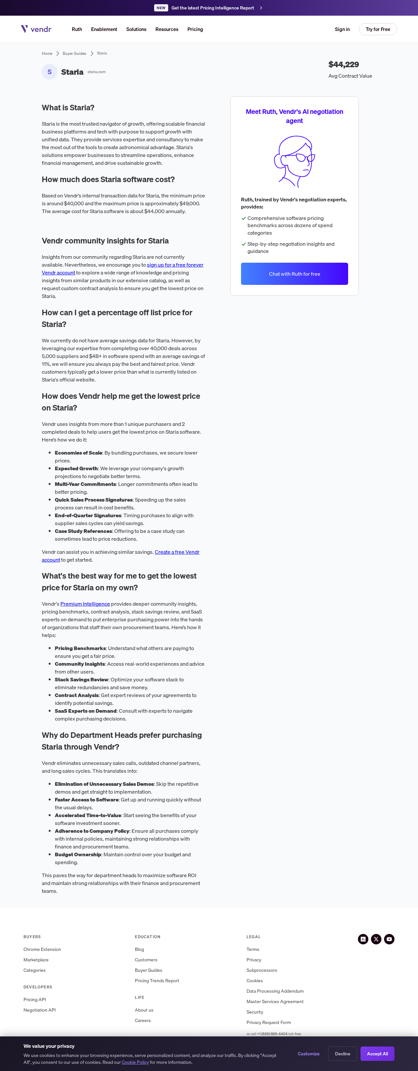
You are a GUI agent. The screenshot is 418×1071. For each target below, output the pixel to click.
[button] (136, 29)
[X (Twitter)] (376, 939)
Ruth (77, 29)
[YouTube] (389, 939)
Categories (35, 970)
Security (255, 1012)
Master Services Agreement (275, 1001)
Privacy (254, 959)
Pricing (195, 29)
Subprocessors (262, 970)
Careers (143, 1020)
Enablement (104, 29)
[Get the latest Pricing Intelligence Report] (209, 8)
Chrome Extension (42, 949)
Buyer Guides (148, 970)
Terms (253, 949)
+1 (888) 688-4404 (272, 1034)
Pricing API (35, 999)
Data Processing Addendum (275, 991)
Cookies (255, 980)
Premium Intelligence (85, 603)
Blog (139, 949)
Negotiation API (40, 1010)
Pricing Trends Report (157, 980)
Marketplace (36, 959)
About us (144, 1010)
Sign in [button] (342, 29)
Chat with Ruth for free (294, 273)
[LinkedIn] (363, 939)
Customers (146, 959)
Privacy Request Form (269, 1022)
